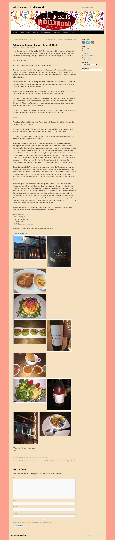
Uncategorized (30, 457)
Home (15, 32)
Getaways (35, 32)
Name (15, 500)
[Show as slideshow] (20, 233)
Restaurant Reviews (45, 32)
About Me (21, 32)
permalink (44, 457)
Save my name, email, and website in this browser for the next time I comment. (33, 522)
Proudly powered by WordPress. (92, 535)
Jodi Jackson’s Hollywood (27, 7)
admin (33, 47)
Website (15, 513)
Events (28, 32)
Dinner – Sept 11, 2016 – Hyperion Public (24, 39)
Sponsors (65, 32)
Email (15, 507)
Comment (15, 478)
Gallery (72, 32)
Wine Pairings (57, 32)
